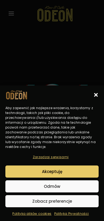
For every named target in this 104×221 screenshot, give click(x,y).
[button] (96, 95)
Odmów (52, 186)
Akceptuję (52, 171)
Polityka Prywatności (71, 213)
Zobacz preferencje (52, 201)
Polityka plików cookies (31, 213)
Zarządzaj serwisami (51, 157)
